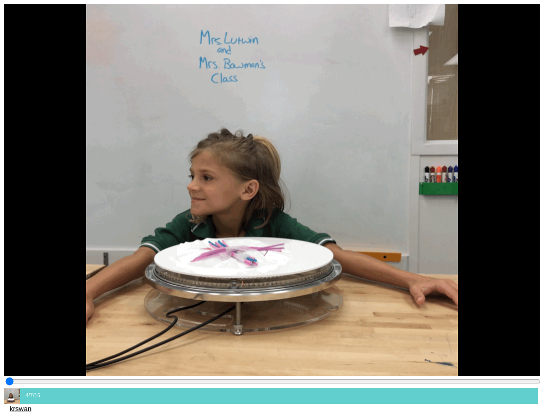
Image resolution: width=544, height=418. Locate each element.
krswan (20, 409)
